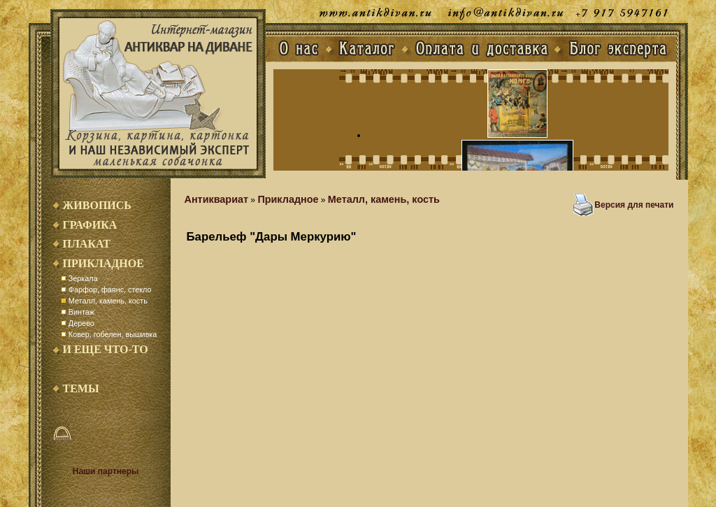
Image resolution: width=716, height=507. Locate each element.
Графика (90, 225)
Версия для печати (633, 205)
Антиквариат (217, 199)
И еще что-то (105, 349)
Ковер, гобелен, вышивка (113, 334)
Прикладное (103, 263)
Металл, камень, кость (108, 301)
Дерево (81, 323)
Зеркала (83, 278)
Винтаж (81, 312)
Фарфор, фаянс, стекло (110, 289)
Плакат (86, 244)
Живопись (97, 205)
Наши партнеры (106, 471)
